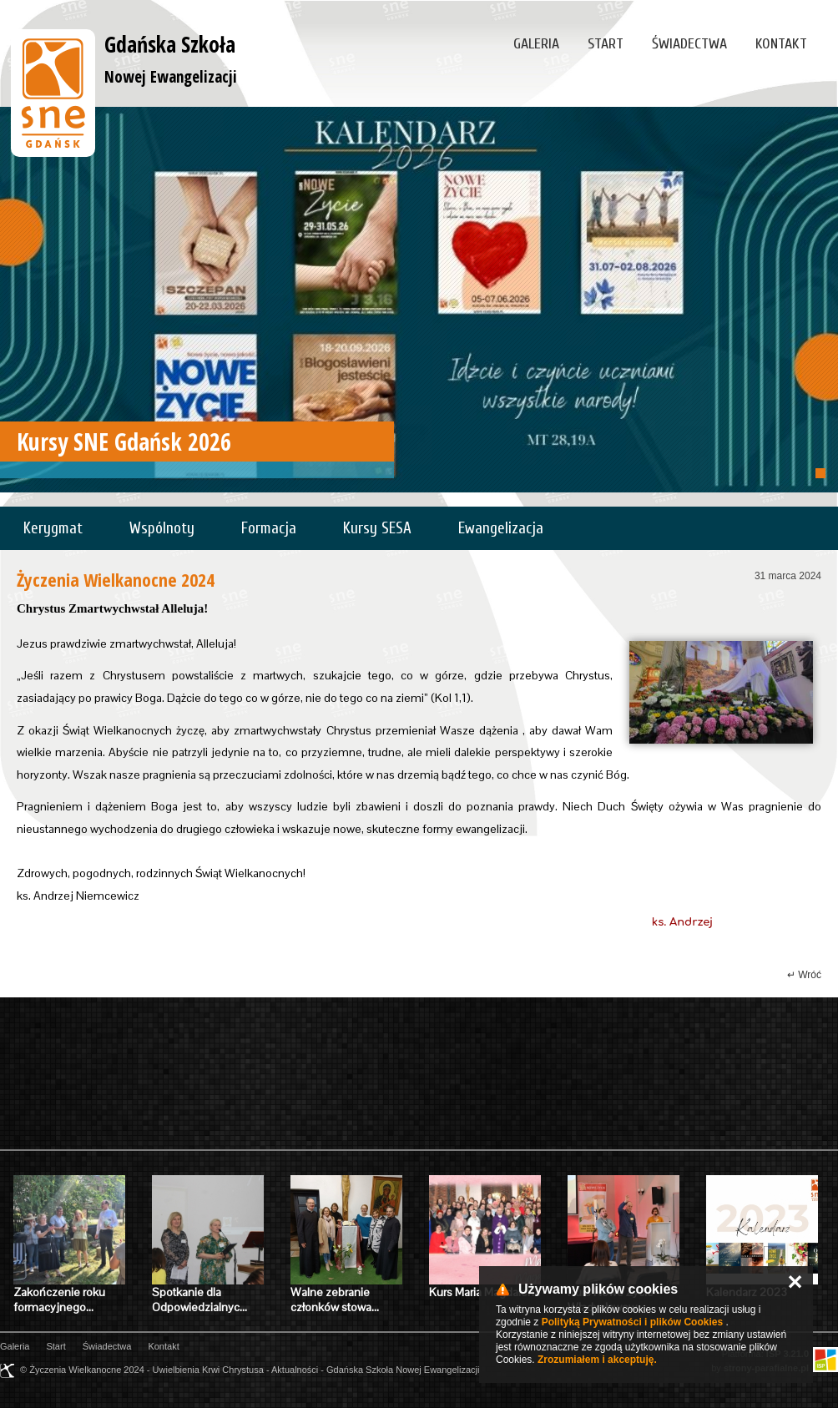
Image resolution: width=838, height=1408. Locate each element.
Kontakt (781, 44)
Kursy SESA (377, 528)
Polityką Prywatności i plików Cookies (632, 1322)
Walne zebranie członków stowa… (334, 1299)
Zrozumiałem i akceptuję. (597, 1359)
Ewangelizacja (500, 528)
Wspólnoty (161, 528)
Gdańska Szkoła (170, 58)
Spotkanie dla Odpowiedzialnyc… (199, 1299)
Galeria (536, 44)
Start (605, 44)
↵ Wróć (804, 975)
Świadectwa (689, 44)
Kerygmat (53, 528)
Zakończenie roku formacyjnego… (59, 1299)
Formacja (268, 528)
